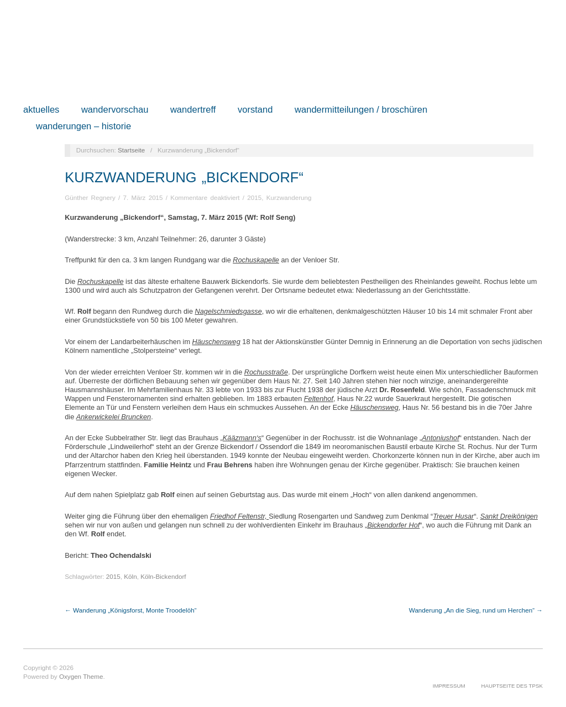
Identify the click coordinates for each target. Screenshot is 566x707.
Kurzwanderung (289, 197)
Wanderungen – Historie (83, 126)
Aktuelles (41, 110)
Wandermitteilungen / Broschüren (361, 110)
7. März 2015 (143, 197)
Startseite (131, 150)
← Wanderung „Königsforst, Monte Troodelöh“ (130, 610)
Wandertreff (193, 110)
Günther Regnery (90, 197)
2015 (254, 197)
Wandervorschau (115, 110)
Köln (130, 576)
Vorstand (255, 110)
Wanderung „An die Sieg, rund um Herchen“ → (476, 610)
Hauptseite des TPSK (512, 686)
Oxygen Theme (81, 676)
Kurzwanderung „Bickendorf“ (184, 177)
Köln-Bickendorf (163, 576)
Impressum (449, 686)
